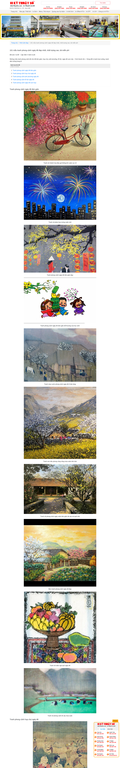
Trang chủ (14, 11)
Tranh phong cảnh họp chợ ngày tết (23, 73)
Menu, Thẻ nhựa (44, 11)
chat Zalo (110, 729)
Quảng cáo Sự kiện (58, 11)
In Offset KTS (79, 11)
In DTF (88, 11)
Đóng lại (115, 720)
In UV (94, 11)
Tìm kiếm (103, 3)
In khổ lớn (69, 11)
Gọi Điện (102, 729)
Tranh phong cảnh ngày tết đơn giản (23, 70)
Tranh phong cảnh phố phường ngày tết (25, 77)
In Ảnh (35, 11)
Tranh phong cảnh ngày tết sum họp (23, 83)
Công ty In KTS (103, 11)
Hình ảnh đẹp (24, 43)
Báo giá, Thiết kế (25, 11)
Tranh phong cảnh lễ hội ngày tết (22, 80)
